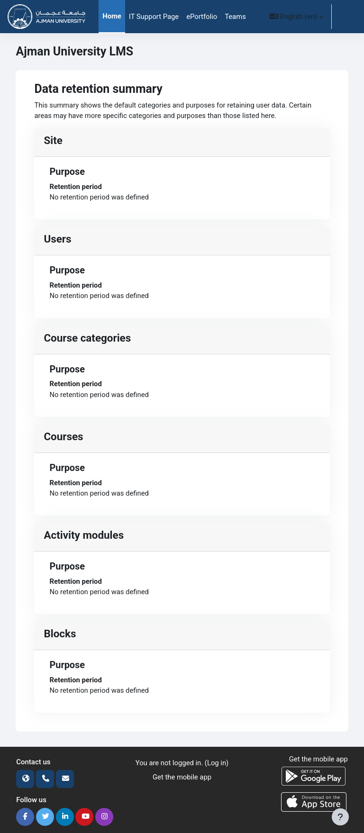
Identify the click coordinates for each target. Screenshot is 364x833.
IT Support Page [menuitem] (154, 16)
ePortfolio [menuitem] (201, 16)
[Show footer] (340, 816)
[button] (296, 16)
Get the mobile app (182, 777)
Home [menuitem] (111, 16)
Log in (346, 16)
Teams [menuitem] (235, 16)
